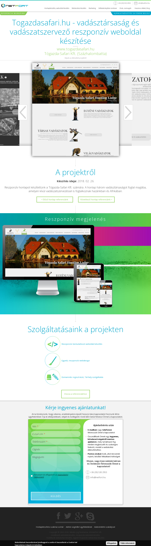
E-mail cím (38, 434)
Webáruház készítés (79, 8)
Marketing (92, 8)
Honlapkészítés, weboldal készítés (56, 8)
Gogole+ (79, 516)
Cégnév (36, 449)
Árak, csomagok (125, 8)
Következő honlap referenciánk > (96, 199)
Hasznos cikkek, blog (142, 8)
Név (35, 426)
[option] (75, 109)
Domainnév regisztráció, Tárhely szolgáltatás (81, 377)
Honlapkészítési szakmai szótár (50, 527)
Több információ (127, 543)
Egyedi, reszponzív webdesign (75, 360)
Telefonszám (39, 441)
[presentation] (55, 485)
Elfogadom (111, 543)
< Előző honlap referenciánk (54, 199)
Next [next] (128, 112)
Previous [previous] (22, 112)
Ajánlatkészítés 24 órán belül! (132, 13)
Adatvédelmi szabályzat (104, 527)
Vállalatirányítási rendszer (107, 8)
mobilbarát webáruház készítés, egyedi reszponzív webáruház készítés (75, 538)
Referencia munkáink (13, 13)
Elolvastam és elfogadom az (50, 476)
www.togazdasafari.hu (75, 49)
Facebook (59, 516)
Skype (90, 516)
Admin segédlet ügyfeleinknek (79, 527)
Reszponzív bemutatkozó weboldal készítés (81, 344)
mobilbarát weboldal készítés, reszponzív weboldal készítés (75, 535)
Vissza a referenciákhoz (75, 394)
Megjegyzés (38, 456)
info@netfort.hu (144, 3)
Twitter (68, 516)
